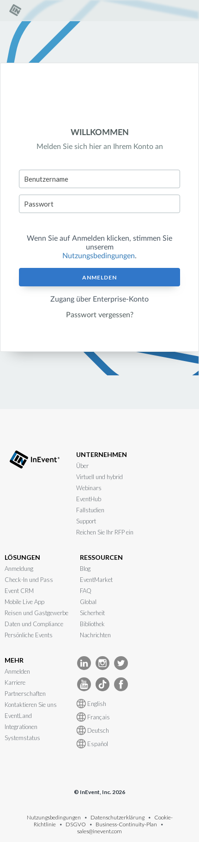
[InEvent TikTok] (102, 683)
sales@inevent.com (99, 831)
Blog (85, 568)
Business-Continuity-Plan (126, 824)
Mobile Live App (24, 601)
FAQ (85, 590)
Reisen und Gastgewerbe (36, 613)
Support (86, 521)
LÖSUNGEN (22, 557)
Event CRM (19, 590)
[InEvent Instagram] (102, 662)
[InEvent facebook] (121, 683)
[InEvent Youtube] (84, 683)
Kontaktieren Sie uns (31, 704)
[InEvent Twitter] (121, 662)
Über (82, 465)
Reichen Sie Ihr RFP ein (104, 532)
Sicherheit (92, 613)
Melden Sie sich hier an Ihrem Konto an (99, 146)
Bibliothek (92, 624)
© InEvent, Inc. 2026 (99, 792)
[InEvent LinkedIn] (84, 662)
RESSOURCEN (101, 557)
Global (88, 601)
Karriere (15, 682)
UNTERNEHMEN (101, 454)
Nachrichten (95, 635)
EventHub (88, 499)
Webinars (89, 488)
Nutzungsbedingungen (98, 256)
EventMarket (96, 579)
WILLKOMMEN (100, 133)
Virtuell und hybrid (99, 476)
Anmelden (99, 277)
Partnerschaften (25, 693)
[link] (16, 14)
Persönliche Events (29, 635)
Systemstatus (22, 737)
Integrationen (21, 726)
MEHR (14, 660)
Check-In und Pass (29, 579)
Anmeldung (19, 568)
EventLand (18, 715)
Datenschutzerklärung (117, 817)
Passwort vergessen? (99, 315)
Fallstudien (90, 510)
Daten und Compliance (34, 624)
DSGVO (76, 824)
